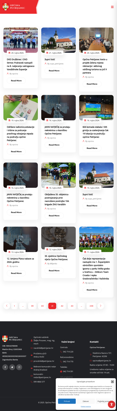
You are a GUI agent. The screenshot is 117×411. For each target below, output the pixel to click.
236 (91, 306)
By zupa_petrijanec (55, 63)
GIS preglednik (66, 377)
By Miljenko (52, 263)
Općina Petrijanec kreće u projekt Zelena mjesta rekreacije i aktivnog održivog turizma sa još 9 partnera (95, 66)
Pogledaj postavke (105, 401)
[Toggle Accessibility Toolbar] (111, 404)
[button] (112, 381)
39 (32, 306)
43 (72, 306)
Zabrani (86, 401)
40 (42, 306)
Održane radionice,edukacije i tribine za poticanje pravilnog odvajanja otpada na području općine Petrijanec (20, 134)
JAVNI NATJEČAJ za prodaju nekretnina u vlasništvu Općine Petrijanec (57, 130)
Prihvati (67, 401)
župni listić (50, 59)
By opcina (14, 73)
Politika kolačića (86, 406)
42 (62, 306)
